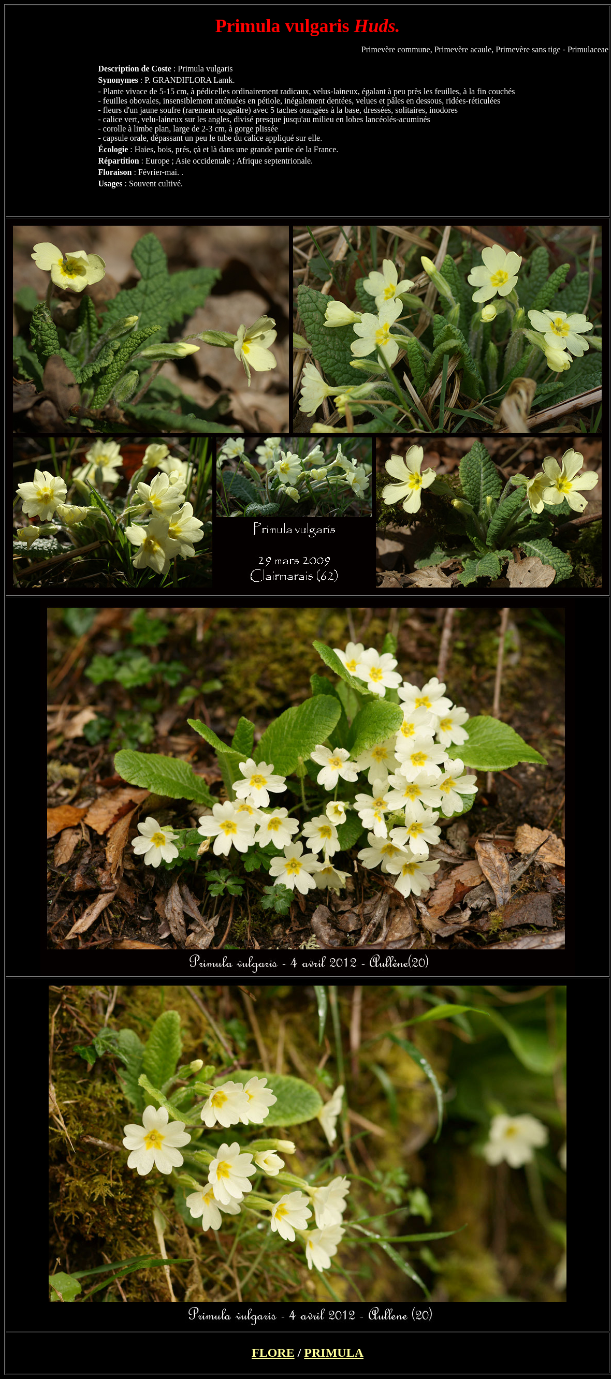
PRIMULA (333, 1352)
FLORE (273, 1352)
